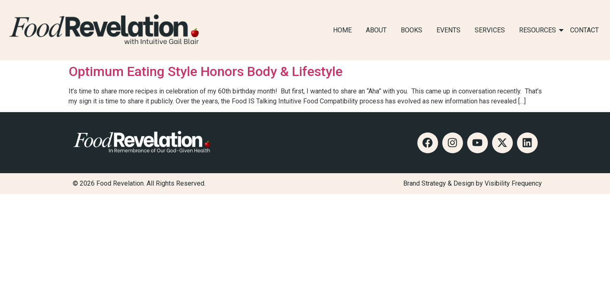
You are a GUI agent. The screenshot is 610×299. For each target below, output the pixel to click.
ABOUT (376, 30)
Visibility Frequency (513, 183)
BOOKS (411, 30)
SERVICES (490, 30)
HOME (342, 30)
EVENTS (448, 30)
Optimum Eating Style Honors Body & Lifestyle (206, 71)
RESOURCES (539, 30)
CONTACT (584, 30)
